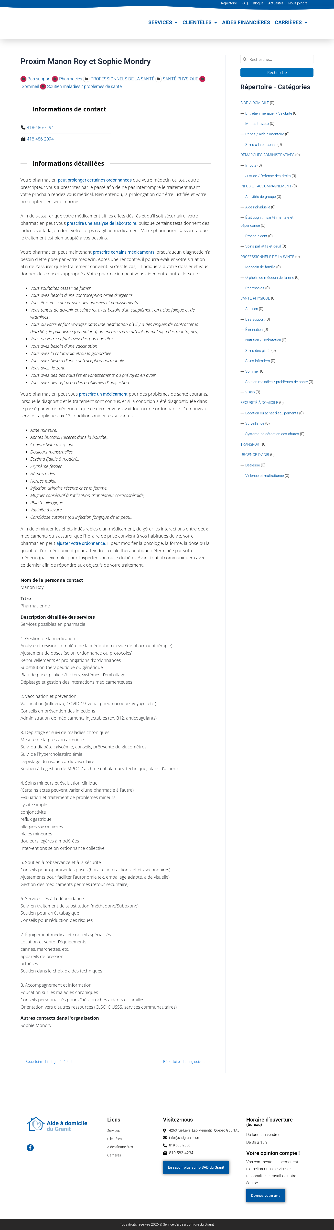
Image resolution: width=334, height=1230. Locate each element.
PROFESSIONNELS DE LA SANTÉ (268, 258)
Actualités (275, 3)
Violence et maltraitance (266, 486)
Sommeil (252, 373)
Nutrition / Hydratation (264, 342)
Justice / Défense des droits (269, 176)
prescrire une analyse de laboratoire (101, 223)
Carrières (291, 23)
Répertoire (229, 3)
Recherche (277, 72)
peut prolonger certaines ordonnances (95, 180)
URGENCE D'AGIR (255, 465)
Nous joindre (297, 3)
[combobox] (276, 59)
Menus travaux (258, 123)
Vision (250, 402)
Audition (252, 310)
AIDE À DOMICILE (255, 102)
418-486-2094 (40, 138)
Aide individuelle (259, 207)
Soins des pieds (258, 352)
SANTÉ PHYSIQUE (256, 300)
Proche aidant (257, 237)
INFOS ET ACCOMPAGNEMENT (267, 186)
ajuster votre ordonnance (80, 543)
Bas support (255, 321)
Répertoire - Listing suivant (185, 1062)
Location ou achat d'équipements (273, 423)
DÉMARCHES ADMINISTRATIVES (268, 155)
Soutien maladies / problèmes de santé (278, 384)
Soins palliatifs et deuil (264, 247)
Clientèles (200, 23)
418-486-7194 (40, 127)
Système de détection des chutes (273, 444)
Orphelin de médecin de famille (271, 279)
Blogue (258, 3)
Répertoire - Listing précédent (48, 1062)
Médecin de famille (261, 268)
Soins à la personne (262, 144)
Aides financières (246, 22)
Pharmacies (255, 289)
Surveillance (255, 434)
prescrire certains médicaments (123, 252)
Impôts (251, 165)
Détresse (252, 476)
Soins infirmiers (258, 363)
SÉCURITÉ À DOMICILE (260, 412)
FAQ (245, 3)
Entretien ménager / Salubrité (270, 113)
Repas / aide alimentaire (266, 134)
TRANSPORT (251, 455)
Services (163, 23)
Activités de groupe (261, 197)
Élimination (255, 331)
